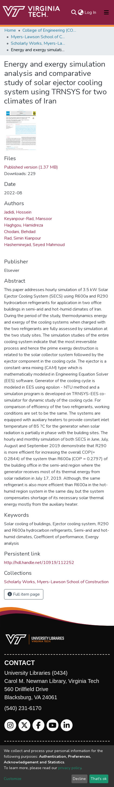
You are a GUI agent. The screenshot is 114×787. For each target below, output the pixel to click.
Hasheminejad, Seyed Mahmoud (34, 245)
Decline (79, 778)
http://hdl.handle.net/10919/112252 (39, 563)
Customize (12, 778)
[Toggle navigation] (106, 12)
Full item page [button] (24, 594)
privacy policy (69, 767)
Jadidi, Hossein (17, 212)
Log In (90, 12)
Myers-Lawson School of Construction (38, 37)
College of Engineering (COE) (49, 30)
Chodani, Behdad (19, 232)
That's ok (99, 778)
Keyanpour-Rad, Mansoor (28, 219)
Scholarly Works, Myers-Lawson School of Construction (38, 43)
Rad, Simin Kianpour (22, 238)
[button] (80, 12)
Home (10, 30)
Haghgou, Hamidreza (23, 225)
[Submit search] (73, 12)
